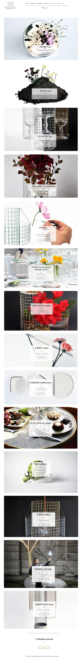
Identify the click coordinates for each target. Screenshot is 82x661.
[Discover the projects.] (44, 647)
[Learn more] (44, 54)
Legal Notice (56, 656)
